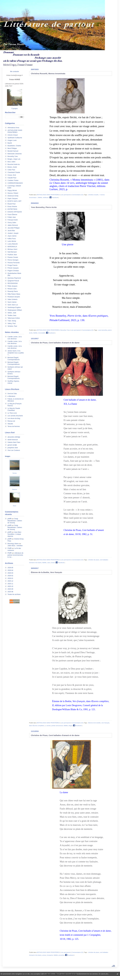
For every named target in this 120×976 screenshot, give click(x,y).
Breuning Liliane (13, 543)
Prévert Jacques (13, 268)
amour (44, 955)
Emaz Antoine (12, 206)
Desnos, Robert (13, 193)
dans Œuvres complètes (36, 725)
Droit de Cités (12, 393)
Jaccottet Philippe (14, 228)
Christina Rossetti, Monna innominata (48, 73)
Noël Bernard (12, 252)
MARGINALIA (12, 246)
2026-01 (10, 578)
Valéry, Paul (12, 323)
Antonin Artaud (13, 135)
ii (45, 725)
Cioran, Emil (12, 175)
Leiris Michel (12, 241)
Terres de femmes (14, 426)
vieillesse (46, 197)
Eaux (14, 505)
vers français (105, 723)
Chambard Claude (14, 172)
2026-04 (10, 570)
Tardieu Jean (12, 315)
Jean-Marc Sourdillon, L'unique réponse (14, 534)
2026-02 (10, 576)
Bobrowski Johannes (15, 154)
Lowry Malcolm (13, 244)
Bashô (10, 143)
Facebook (54, 197)
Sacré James (12, 302)
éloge (70, 725)
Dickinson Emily (13, 196)
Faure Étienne (12, 214)
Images (7, 456)
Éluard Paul (11, 204)
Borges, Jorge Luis (14, 159)
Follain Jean (12, 217)
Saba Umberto (12, 299)
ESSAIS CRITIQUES (15, 212)
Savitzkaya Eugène (14, 307)
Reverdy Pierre (13, 291)
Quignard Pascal (13, 281)
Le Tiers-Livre (12, 413)
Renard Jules (12, 289)
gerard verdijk (12, 445)
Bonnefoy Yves (13, 156)
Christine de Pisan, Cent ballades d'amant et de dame (55, 343)
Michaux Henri (12, 249)
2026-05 (10, 568)
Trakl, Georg (12, 321)
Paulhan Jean (12, 255)
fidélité (40, 197)
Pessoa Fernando (14, 263)
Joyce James (12, 236)
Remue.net (11, 421)
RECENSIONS (13, 283)
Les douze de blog (14, 418)
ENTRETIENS (12, 209)
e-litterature (11, 396)
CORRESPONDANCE (15, 183)
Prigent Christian (13, 271)
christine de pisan (93, 560)
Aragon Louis (12, 140)
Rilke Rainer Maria (14, 294)
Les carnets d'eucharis (15, 416)
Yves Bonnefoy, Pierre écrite (44, 207)
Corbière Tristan (13, 180)
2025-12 (10, 581)
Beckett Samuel (13, 151)
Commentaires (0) (77, 194)
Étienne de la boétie (94, 723)
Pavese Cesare (13, 257)
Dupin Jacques (13, 198)
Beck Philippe (12, 148)
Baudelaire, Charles (14, 146)
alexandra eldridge (14, 437)
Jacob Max (11, 230)
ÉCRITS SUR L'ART (14, 201)
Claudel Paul (12, 178)
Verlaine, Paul (12, 326)
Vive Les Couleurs (14, 450)
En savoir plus (103, 974)
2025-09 (10, 589)
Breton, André (12, 167)
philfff (9, 519)
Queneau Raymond (14, 278)
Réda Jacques (12, 286)
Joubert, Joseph (13, 233)
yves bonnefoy (102, 330)
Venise (14, 473)
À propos (14, 108)
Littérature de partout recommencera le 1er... (15, 555)
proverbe (61, 955)
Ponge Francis (12, 265)
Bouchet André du (14, 164)
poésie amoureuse (57, 725)
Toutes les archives (14, 594)
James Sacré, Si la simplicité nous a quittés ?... (16, 353)
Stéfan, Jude (12, 313)
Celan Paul (11, 170)
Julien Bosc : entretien (15, 546)
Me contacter (14, 71)
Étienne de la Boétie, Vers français (46, 572)
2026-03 (10, 573)
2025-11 (10, 584)
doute (53, 562)
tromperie (50, 955)
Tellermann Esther (14, 318)
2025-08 (10, 592)
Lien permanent (65, 194)
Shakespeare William (15, 310)
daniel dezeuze (13, 440)
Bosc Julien (11, 162)
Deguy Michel (12, 190)
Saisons (14, 489)
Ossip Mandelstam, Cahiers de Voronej (15, 521)
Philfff (9, 548)
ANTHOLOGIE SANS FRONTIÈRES (48, 194)
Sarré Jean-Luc (13, 305)
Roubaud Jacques (14, 297)
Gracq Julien (12, 222)
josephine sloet (13, 448)
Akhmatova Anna (13, 128)
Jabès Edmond (13, 225)
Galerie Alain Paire (14, 442)
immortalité (41, 333)
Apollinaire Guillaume (15, 138)
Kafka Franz (12, 238)
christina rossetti (93, 194)
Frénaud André (13, 220)
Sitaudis (10, 424)
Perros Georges (13, 260)
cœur (48, 562)
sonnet (48, 725)
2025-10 (10, 586)
